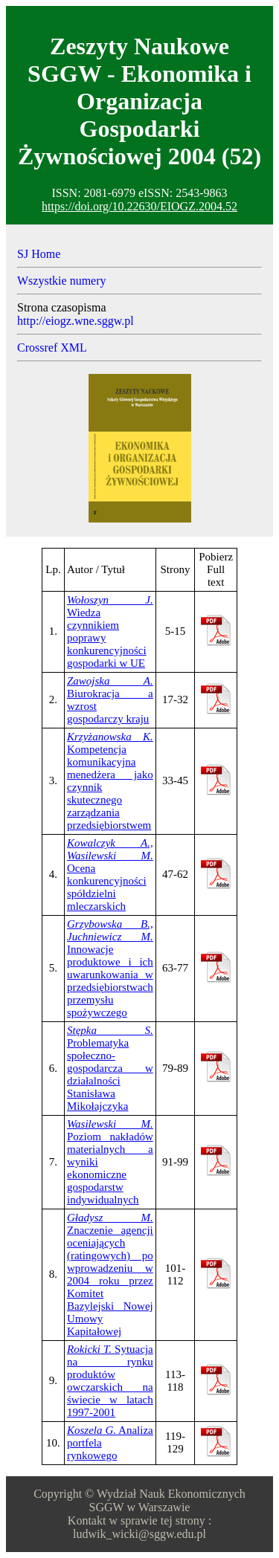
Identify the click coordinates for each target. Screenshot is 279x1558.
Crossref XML (52, 347)
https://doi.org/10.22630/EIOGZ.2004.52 (139, 206)
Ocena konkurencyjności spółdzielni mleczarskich (110, 874)
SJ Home (38, 254)
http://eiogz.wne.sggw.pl (75, 320)
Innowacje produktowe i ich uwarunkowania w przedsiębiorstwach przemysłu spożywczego (110, 968)
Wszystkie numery (61, 280)
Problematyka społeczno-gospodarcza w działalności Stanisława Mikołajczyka (110, 1068)
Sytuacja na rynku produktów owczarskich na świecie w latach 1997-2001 (110, 1380)
